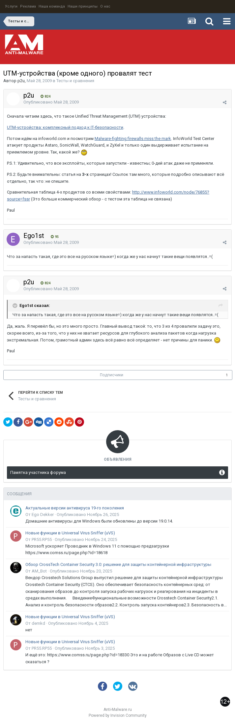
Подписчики (111, 375)
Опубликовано (51, 102)
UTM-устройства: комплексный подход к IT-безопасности (65, 127)
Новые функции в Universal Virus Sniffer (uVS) (70, 532)
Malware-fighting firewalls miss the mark (133, 138)
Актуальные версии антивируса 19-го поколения (74, 507)
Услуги (11, 6)
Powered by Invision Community (118, 715)
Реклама (28, 6)
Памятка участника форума (38, 472)
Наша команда (52, 6)
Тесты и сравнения (75, 80)
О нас (105, 6)
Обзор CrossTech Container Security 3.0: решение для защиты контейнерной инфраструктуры (118, 564)
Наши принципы (83, 6)
